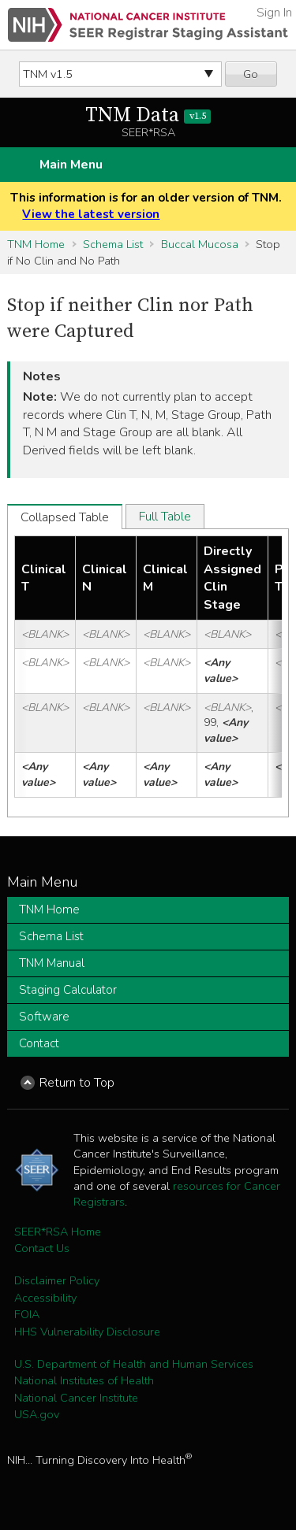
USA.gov (36, 1414)
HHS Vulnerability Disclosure (87, 1331)
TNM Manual (51, 963)
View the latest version (90, 214)
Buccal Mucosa (199, 244)
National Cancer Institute (76, 1398)
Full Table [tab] (165, 516)
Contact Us (41, 1248)
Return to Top (76, 1082)
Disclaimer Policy (56, 1280)
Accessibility (45, 1298)
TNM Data (148, 115)
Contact (39, 1043)
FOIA (26, 1314)
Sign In (274, 12)
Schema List (113, 244)
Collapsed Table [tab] (65, 517)
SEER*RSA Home (57, 1231)
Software (44, 1016)
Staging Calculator (68, 990)
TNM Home (36, 244)
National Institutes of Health (84, 1380)
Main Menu (71, 164)
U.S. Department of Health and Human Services (133, 1364)
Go (250, 74)
